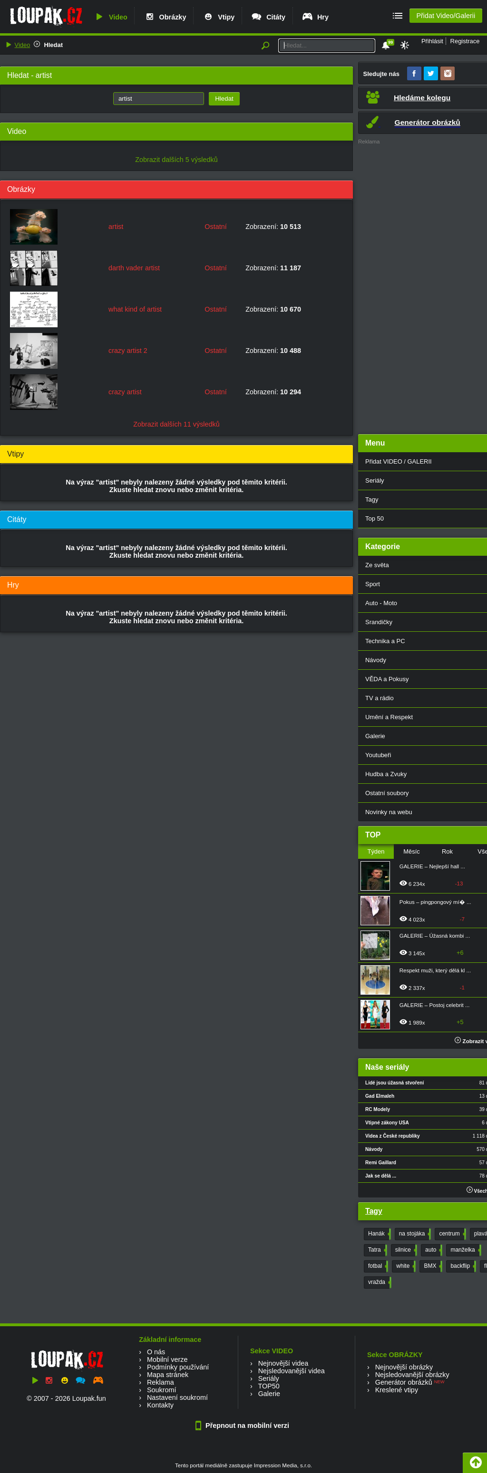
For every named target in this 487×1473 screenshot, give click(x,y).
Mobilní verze (167, 1359)
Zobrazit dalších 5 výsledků (176, 159)
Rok (447, 851)
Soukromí (161, 1390)
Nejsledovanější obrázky (412, 1374)
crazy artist (125, 392)
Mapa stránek (167, 1374)
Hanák (378, 1234)
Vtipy (218, 17)
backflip (462, 1266)
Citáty (268, 17)
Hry (315, 17)
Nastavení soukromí (177, 1397)
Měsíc (411, 851)
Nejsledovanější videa (291, 1371)
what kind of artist (135, 309)
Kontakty (160, 1405)
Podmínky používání (178, 1367)
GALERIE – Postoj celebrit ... (434, 1005)
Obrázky (165, 17)
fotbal (377, 1266)
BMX (432, 1266)
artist (115, 226)
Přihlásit (432, 41)
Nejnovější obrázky (404, 1367)
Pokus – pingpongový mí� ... (435, 902)
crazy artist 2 (127, 350)
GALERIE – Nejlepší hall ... (432, 866)
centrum (451, 1234)
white (405, 1266)
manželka (464, 1250)
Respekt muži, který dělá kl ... (435, 970)
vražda (379, 1282)
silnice (405, 1250)
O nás (156, 1352)
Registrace (465, 41)
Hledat (53, 44)
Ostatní (215, 226)
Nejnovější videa (283, 1363)
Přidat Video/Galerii (445, 15)
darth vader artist (134, 268)
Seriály (268, 1378)
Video (110, 17)
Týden (375, 851)
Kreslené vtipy (396, 1390)
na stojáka (414, 1234)
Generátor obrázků (403, 1382)
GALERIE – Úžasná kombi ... (434, 936)
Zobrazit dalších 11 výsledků (176, 424)
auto (432, 1250)
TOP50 (268, 1386)
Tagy (373, 1211)
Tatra (376, 1250)
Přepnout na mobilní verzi (243, 1425)
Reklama (160, 1382)
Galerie (269, 1393)
